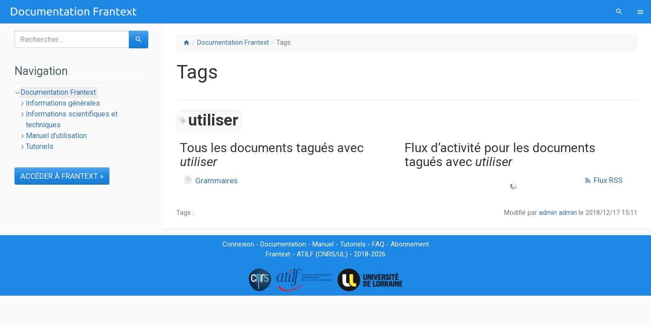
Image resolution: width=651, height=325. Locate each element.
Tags (283, 42)
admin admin (558, 213)
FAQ (378, 244)
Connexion (238, 244)
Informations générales (63, 103)
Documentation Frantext (233, 42)
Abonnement (410, 244)
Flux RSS (603, 180)
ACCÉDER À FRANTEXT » (62, 176)
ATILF (305, 254)
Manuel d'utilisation (56, 135)
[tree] (81, 119)
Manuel (323, 244)
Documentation (283, 244)
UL (341, 254)
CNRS (326, 254)
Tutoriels (39, 146)
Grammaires (216, 180)
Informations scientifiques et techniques (72, 119)
